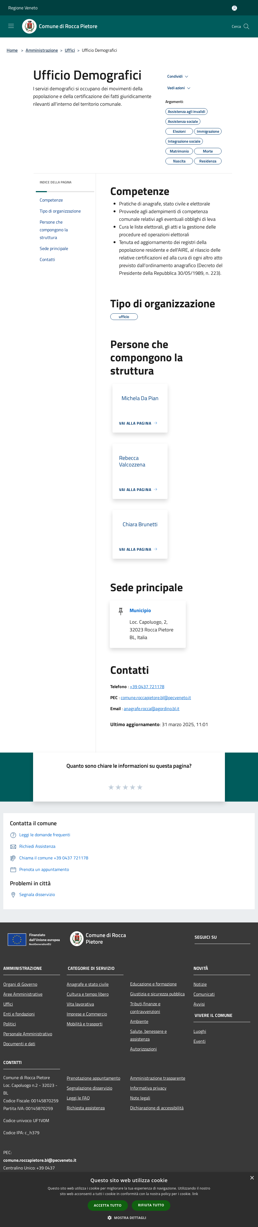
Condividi (178, 76)
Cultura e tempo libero (88, 994)
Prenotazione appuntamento (93, 1078)
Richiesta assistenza (86, 1107)
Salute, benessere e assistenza (148, 1035)
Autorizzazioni (143, 1049)
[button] (129, 1217)
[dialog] (129, 1199)
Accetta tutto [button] (108, 1205)
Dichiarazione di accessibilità (157, 1107)
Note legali (140, 1098)
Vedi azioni (179, 88)
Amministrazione (42, 50)
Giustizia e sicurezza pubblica (157, 993)
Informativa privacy (148, 1088)
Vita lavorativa (80, 1004)
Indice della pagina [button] (55, 182)
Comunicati (204, 994)
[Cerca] (246, 26)
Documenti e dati (19, 1043)
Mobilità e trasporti (85, 1023)
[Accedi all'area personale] (234, 8)
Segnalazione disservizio (89, 1088)
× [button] (252, 1178)
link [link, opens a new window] (195, 1193)
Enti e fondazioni (19, 1014)
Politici (9, 1023)
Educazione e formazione (153, 984)
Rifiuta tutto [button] (151, 1205)
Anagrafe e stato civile (88, 984)
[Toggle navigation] (11, 26)
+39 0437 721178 (147, 686)
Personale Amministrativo (27, 1033)
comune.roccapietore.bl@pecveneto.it (156, 697)
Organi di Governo (20, 984)
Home (12, 50)
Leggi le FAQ (78, 1098)
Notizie (200, 984)
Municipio (140, 610)
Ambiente (139, 1021)
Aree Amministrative (22, 994)
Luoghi (200, 1031)
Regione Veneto (22, 7)
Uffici (70, 50)
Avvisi (199, 1004)
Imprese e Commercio (87, 1014)
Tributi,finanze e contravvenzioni (145, 1007)
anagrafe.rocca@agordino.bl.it (151, 708)
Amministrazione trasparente (157, 1078)
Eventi (200, 1041)
